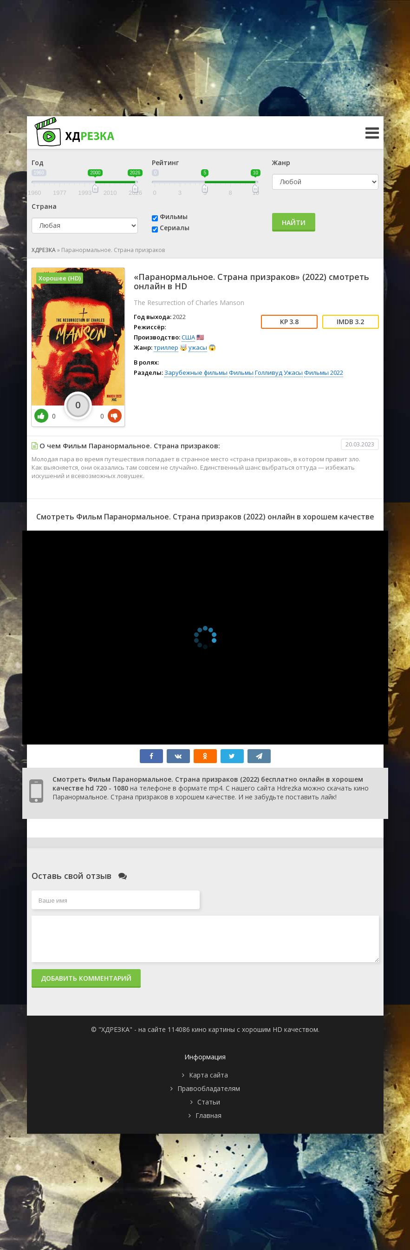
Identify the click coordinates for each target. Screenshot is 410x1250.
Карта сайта (208, 1074)
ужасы (198, 347)
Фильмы (174, 216)
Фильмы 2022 (323, 372)
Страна (44, 206)
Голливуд (268, 372)
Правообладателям (208, 1088)
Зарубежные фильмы (196, 372)
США (188, 337)
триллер (166, 347)
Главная (208, 1115)
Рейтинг (165, 162)
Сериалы (174, 227)
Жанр (281, 162)
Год (38, 162)
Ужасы (293, 372)
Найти (294, 222)
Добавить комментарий (86, 978)
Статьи (208, 1101)
